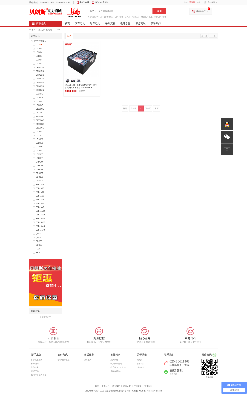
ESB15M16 (40, 211)
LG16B (39, 48)
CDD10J (39, 173)
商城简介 (140, 360)
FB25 (38, 252)
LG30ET (39, 158)
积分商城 (140, 23)
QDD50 (39, 241)
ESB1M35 (40, 200)
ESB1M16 (40, 184)
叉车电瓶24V (93, 17)
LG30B (39, 60)
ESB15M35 (40, 222)
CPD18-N (40, 75)
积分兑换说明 (36, 360)
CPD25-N (40, 82)
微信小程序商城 (101, 2)
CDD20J (39, 181)
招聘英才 (140, 367)
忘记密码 (35, 371)
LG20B (39, 52)
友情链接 (137, 386)
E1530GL (40, 116)
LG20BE (39, 105)
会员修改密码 (116, 364)
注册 (199, 2)
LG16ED (39, 139)
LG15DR (39, 147)
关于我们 (105, 386)
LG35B (39, 64)
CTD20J (39, 169)
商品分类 (41, 23)
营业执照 (148, 386)
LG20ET (39, 150)
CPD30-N (40, 86)
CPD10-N (40, 67)
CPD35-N (40, 90)
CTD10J (39, 162)
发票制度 (114, 360)
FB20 (38, 249)
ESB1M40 (40, 203)
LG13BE (39, 94)
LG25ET (39, 154)
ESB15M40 (40, 226)
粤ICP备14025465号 (147, 391)
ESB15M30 (40, 218)
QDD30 (39, 237)
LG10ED (39, 132)
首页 (33, 30)
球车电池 (95, 23)
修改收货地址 (116, 371)
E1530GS (40, 128)
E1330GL (40, 113)
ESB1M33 (40, 196)
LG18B (39, 45)
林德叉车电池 (146, 17)
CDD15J (39, 177)
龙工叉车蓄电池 (45, 30)
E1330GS (40, 124)
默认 (69, 36)
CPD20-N (40, 79)
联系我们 (156, 23)
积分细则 (35, 364)
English (159, 391)
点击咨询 (173, 374)
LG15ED (39, 135)
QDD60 (39, 245)
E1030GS (40, 120)
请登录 (192, 2)
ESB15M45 (40, 230)
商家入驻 (127, 386)
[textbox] (120, 11)
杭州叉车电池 (160, 17)
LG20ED (39, 143)
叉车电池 (119, 17)
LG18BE (39, 101)
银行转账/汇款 (63, 360)
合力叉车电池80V (132, 17)
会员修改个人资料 (118, 367)
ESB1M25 (40, 188)
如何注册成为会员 (38, 375)
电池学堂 (125, 23)
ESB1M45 (40, 207)
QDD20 (39, 234)
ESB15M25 (40, 215)
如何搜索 (35, 367)
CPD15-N (40, 71)
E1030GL (40, 109)
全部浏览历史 (45, 317)
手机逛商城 (84, 2)
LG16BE (39, 98)
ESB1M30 (40, 192)
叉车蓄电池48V (106, 17)
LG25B (39, 56)
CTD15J (39, 166)
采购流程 (110, 23)
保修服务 (88, 360)
